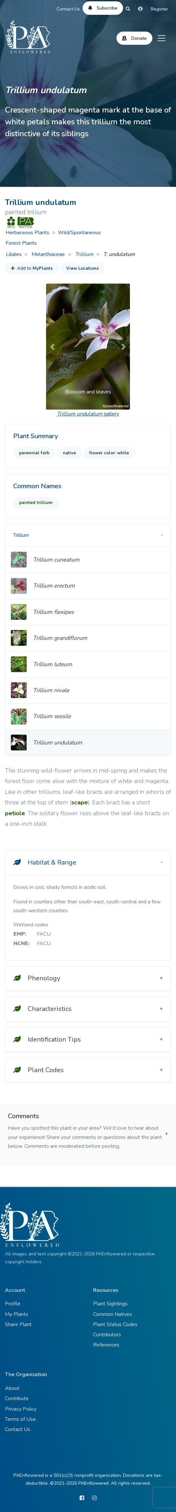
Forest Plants (21, 243)
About (12, 1388)
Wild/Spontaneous (79, 232)
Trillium (84, 254)
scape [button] (79, 802)
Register (159, 9)
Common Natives (112, 1314)
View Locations (82, 268)
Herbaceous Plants (27, 232)
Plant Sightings (110, 1303)
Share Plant (18, 1324)
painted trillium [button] (36, 503)
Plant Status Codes (115, 1324)
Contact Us (68, 9)
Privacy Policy (21, 1409)
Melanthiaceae (49, 254)
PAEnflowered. (94, 1483)
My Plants (16, 1314)
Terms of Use (20, 1419)
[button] (52, 347)
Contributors (107, 1334)
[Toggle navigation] (161, 38)
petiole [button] (15, 813)
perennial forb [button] (34, 453)
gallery (88, 413)
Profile (12, 1303)
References (106, 1344)
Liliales (14, 254)
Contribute (17, 1398)
